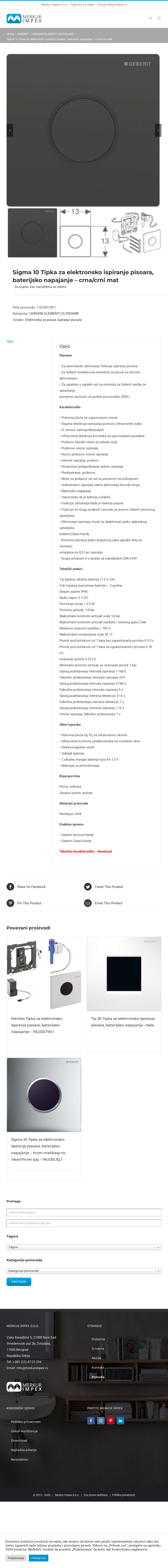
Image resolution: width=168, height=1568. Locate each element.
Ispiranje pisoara (69, 320)
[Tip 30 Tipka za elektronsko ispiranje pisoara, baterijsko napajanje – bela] (124, 974)
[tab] (27, 341)
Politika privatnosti (123, 1495)
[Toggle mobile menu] (159, 18)
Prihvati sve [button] (39, 1558)
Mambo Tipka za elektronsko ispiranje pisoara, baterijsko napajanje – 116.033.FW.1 (36, 1025)
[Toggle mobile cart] (150, 18)
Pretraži (19, 1281)
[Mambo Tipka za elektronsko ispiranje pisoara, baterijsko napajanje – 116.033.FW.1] (44, 974)
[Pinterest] (110, 1420)
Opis (10, 341)
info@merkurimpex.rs (112, 4)
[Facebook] (91, 1420)
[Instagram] (101, 1420)
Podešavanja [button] (16, 1558)
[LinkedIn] (120, 1420)
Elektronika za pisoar (40, 320)
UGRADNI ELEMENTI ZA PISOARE (54, 313)
